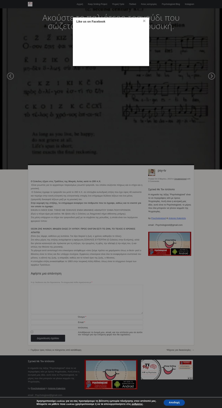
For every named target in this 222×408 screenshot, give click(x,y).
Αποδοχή (174, 402)
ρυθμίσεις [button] (137, 404)
